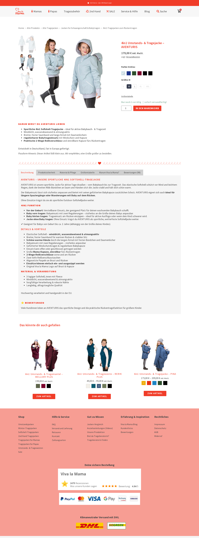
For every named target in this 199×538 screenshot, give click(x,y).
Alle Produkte (33, 28)
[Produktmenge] (126, 108)
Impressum (159, 424)
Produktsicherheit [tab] (46, 172)
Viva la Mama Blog (129, 424)
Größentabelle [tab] (88, 172)
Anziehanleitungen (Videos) (100, 428)
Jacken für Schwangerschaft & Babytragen (80, 28)
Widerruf (158, 436)
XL (141, 86)
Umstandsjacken (26, 424)
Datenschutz (160, 428)
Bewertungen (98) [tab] (132, 172)
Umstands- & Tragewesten (30, 448)
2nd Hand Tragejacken (28, 436)
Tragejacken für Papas (28, 444)
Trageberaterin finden (97, 440)
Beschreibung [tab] (27, 172)
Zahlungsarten (59, 440)
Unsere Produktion (96, 432)
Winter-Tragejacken (27, 428)
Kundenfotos (127, 428)
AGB (156, 432)
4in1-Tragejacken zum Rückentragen (120, 28)
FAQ (54, 424)
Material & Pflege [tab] (68, 172)
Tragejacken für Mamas (29, 440)
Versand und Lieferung (62, 428)
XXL (147, 86)
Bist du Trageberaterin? (98, 436)
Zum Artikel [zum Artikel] (43, 396)
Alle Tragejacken (50, 28)
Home (21, 28)
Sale (20, 451)
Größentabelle (127, 96)
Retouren (56, 432)
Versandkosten (133, 56)
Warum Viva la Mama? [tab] (109, 172)
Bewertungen (127, 432)
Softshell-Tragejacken (28, 432)
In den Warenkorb (147, 108)
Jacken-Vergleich (95, 424)
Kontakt (56, 436)
